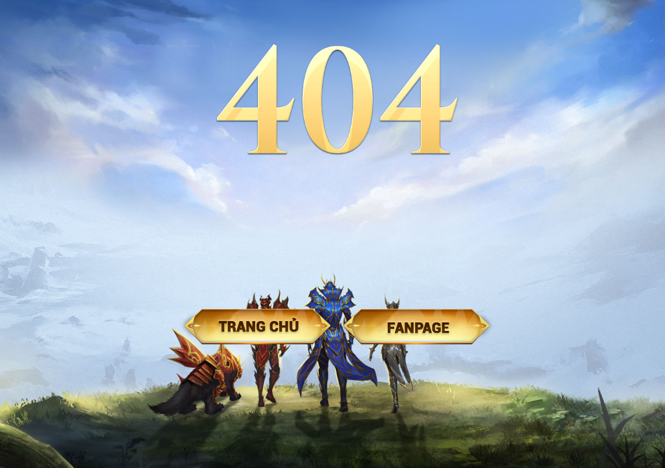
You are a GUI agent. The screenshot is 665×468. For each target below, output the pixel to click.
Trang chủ (257, 326)
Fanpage (416, 326)
